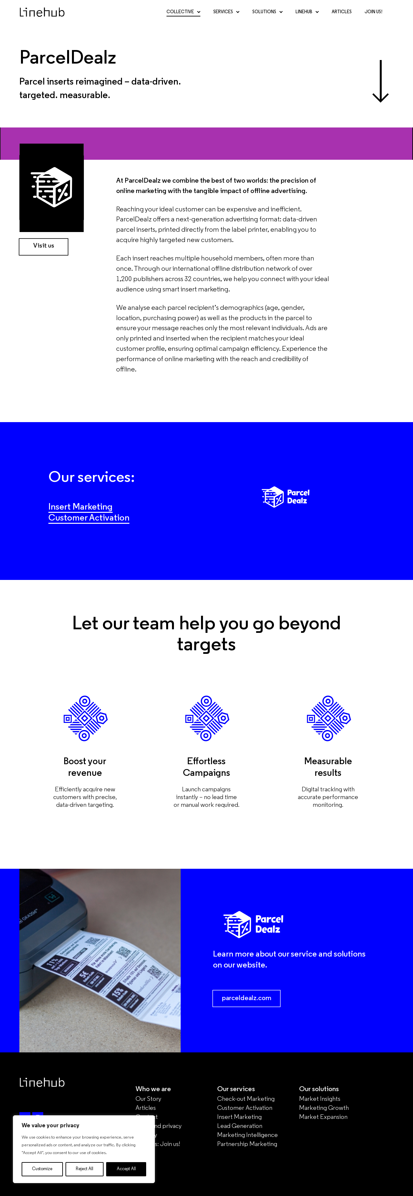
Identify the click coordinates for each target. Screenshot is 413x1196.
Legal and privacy (159, 1126)
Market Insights (319, 1099)
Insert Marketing (81, 507)
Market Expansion (323, 1117)
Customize (42, 1169)
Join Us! (373, 17)
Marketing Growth (324, 1108)
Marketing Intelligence (247, 1135)
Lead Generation (239, 1126)
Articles (342, 17)
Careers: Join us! (158, 1144)
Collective (183, 17)
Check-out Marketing (246, 1099)
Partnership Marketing (247, 1144)
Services (226, 17)
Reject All (84, 1169)
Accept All (126, 1169)
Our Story (148, 1099)
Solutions (267, 17)
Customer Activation (90, 518)
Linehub (307, 17)
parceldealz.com (247, 998)
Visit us (43, 246)
